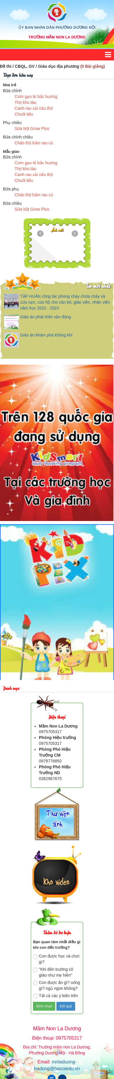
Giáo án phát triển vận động (45, 316)
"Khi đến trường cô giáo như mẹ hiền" (53, 972)
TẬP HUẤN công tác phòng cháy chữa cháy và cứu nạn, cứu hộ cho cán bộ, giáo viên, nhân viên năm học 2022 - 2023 (65, 302)
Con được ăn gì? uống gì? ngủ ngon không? (56, 985)
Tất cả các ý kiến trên (55, 996)
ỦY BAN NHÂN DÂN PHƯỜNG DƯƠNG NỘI (56, 27)
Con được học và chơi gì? (56, 959)
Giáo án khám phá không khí (46, 335)
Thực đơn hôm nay (18, 74)
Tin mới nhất (98, 285)
